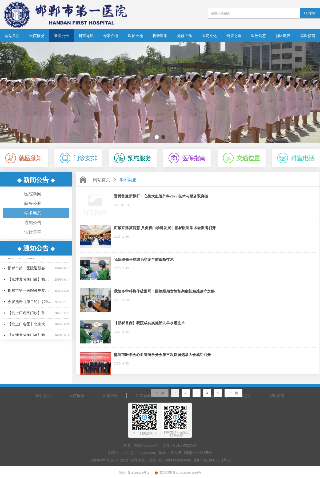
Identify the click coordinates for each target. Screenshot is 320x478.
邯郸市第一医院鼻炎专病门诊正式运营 (30, 292)
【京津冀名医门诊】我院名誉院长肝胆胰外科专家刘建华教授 (30, 281)
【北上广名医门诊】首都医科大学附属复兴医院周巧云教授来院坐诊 (30, 314)
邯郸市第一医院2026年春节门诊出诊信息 (30, 258)
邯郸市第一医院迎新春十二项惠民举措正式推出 (30, 270)
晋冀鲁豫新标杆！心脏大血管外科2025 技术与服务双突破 (161, 196)
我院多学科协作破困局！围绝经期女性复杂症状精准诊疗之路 (164, 291)
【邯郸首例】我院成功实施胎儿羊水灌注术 (149, 323)
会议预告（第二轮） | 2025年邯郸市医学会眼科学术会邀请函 (30, 303)
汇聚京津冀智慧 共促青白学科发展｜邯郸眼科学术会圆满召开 (165, 228)
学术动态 (128, 179)
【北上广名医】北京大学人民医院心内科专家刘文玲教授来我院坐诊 (30, 325)
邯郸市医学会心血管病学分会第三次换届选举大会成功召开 (162, 355)
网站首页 (101, 179)
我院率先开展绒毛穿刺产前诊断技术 (144, 260)
